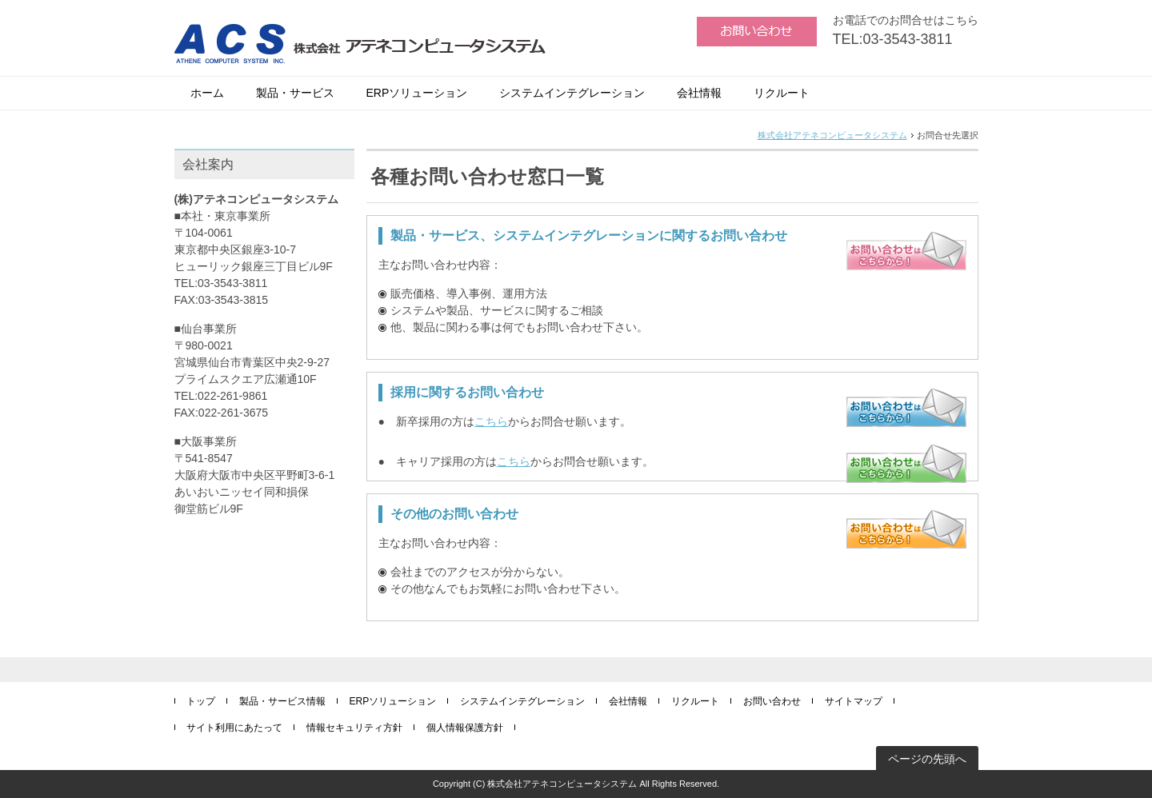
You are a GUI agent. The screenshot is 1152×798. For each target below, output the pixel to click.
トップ (200, 701)
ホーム (207, 92)
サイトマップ (853, 701)
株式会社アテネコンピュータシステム (832, 135)
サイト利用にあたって (234, 727)
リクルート (782, 92)
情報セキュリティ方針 (354, 727)
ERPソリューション (417, 92)
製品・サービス (295, 92)
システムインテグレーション (572, 92)
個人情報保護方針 (464, 727)
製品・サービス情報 (282, 701)
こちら (491, 421)
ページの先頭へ (927, 758)
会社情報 (699, 92)
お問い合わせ (772, 701)
